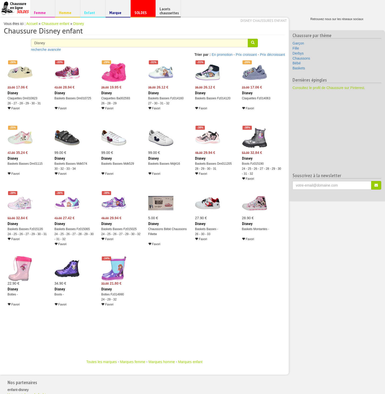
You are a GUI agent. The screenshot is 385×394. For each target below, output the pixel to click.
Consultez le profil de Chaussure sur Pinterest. (329, 88)
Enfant (92, 12)
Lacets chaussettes (169, 10)
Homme (67, 12)
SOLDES (142, 14)
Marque (117, 14)
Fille (296, 48)
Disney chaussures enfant (263, 20)
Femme (42, 12)
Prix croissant (246, 55)
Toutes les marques (101, 362)
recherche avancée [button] (46, 50)
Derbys (298, 53)
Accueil (32, 24)
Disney (78, 24)
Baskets (299, 68)
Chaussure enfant (55, 24)
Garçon (298, 43)
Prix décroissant (272, 55)
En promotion (222, 55)
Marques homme (162, 362)
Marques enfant (190, 362)
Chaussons (301, 58)
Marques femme (132, 362)
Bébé (297, 63)
